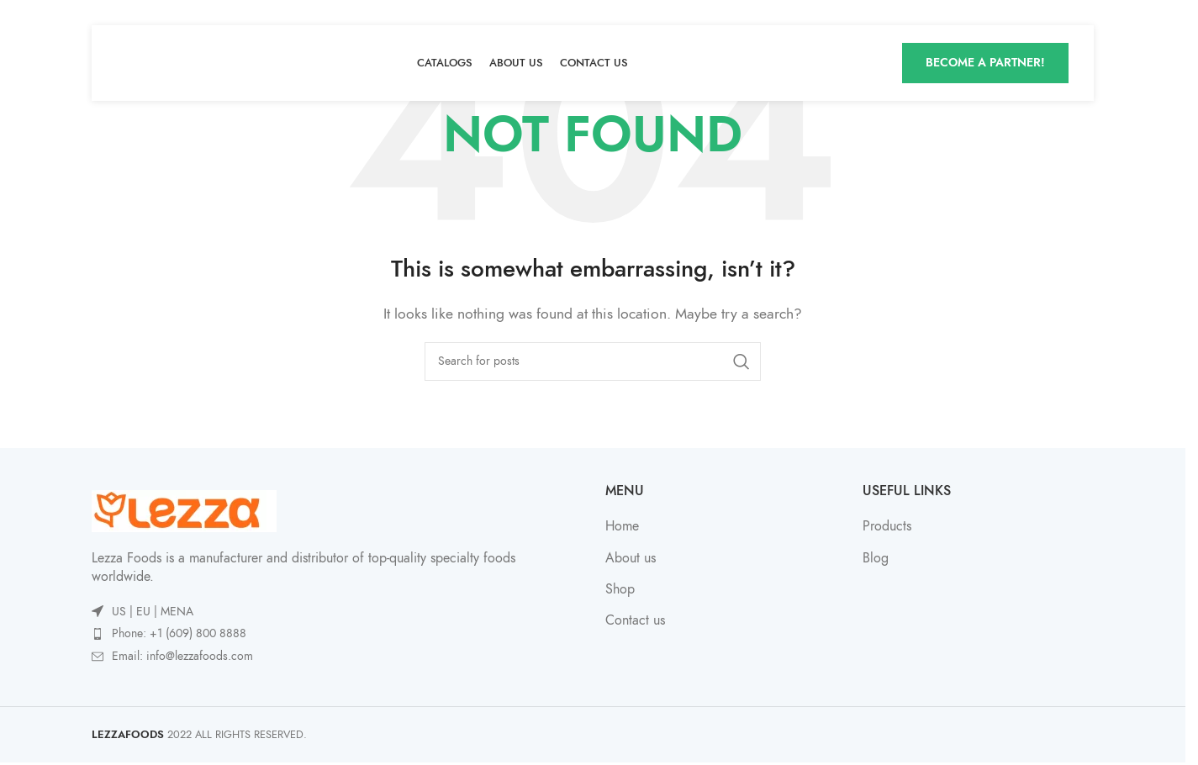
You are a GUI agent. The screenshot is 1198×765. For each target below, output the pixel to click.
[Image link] (184, 510)
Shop (620, 589)
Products (887, 526)
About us (630, 558)
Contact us (635, 620)
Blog (876, 558)
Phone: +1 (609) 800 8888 (179, 633)
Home (622, 526)
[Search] (593, 361)
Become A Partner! (985, 63)
